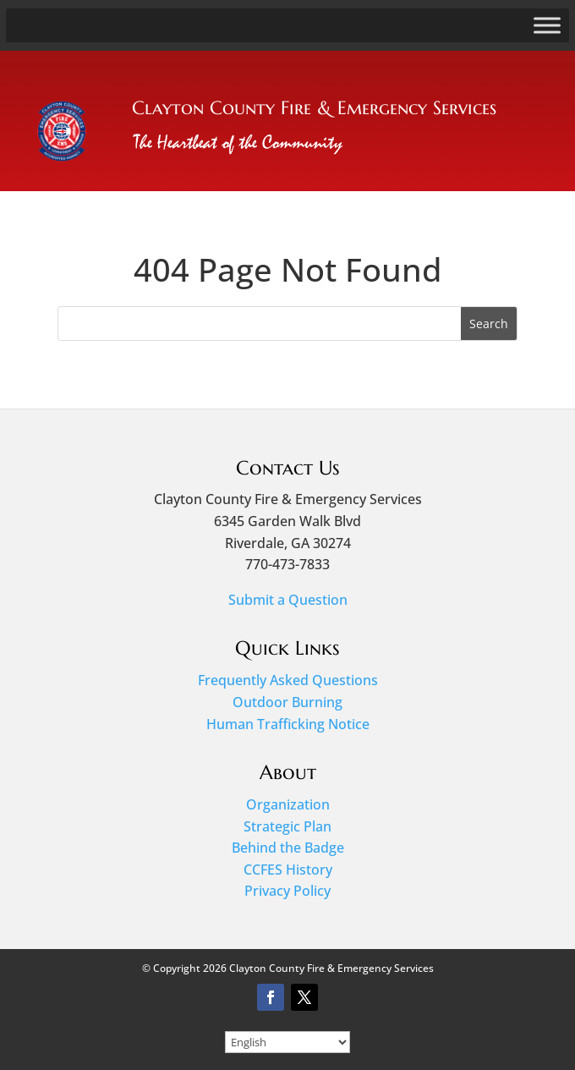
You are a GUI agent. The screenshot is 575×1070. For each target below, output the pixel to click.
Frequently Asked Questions (288, 680)
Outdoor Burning (287, 702)
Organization (288, 804)
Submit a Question (288, 599)
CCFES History (288, 869)
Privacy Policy (287, 890)
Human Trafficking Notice (288, 724)
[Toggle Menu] (547, 25)
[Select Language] (287, 1042)
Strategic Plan (287, 826)
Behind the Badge (288, 847)
